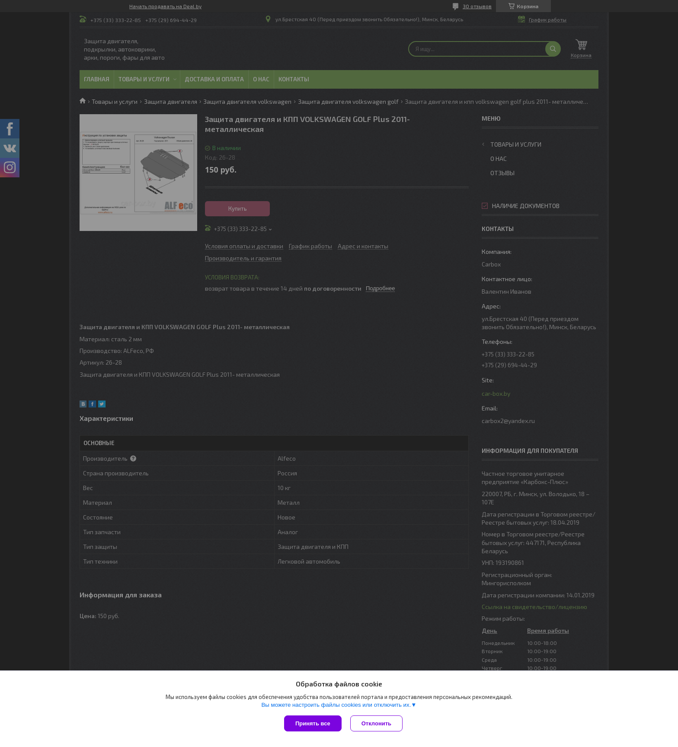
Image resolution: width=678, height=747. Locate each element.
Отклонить (376, 723)
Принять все (312, 723)
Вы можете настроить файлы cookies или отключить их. (336, 705)
